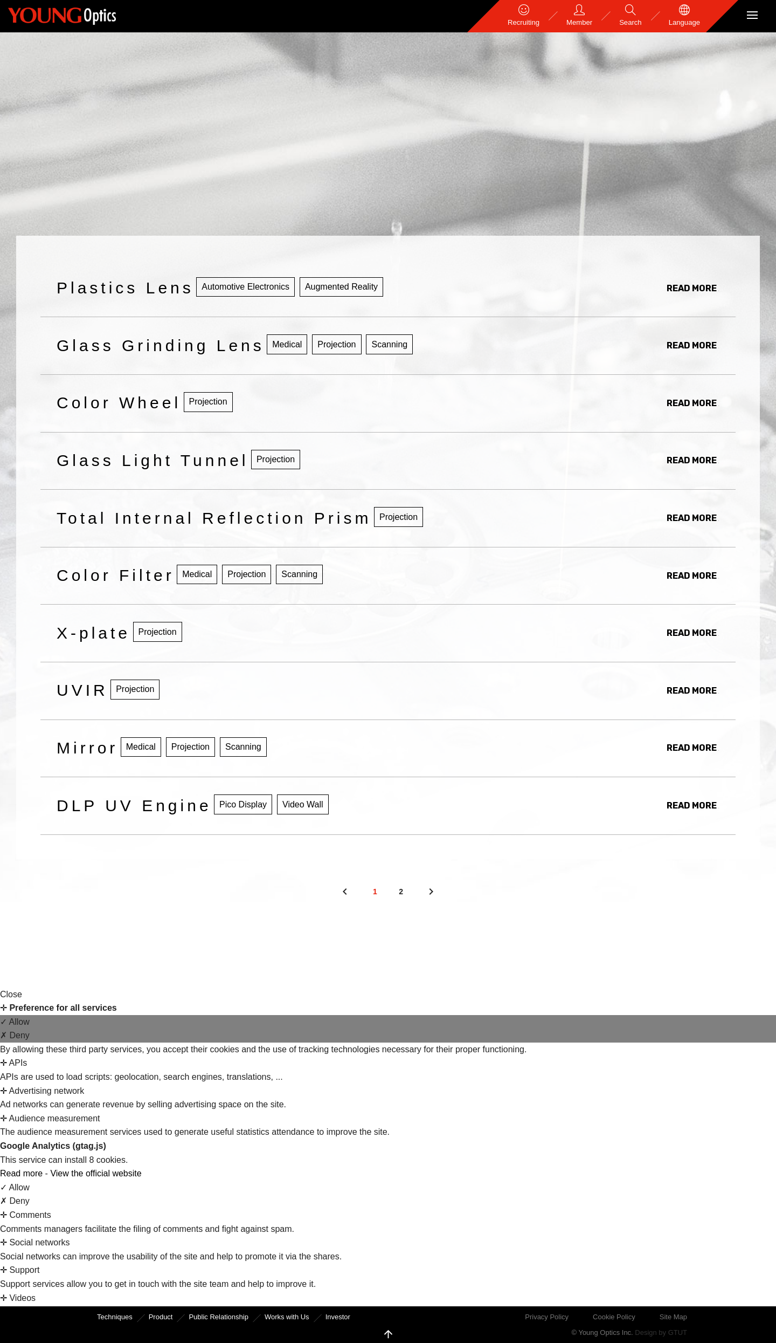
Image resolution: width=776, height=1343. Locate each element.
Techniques (115, 1317)
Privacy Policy (547, 1317)
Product (161, 1317)
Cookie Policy (614, 1317)
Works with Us (287, 1317)
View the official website (95, 1173)
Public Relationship (218, 1317)
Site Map (673, 1317)
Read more (22, 1173)
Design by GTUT (661, 1332)
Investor (337, 1317)
